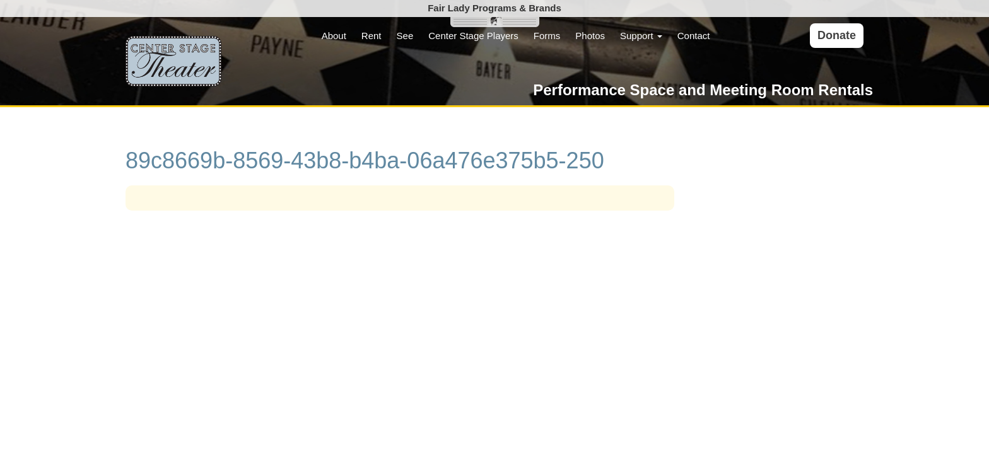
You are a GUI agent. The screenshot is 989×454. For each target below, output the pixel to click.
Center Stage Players (473, 35)
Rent (371, 35)
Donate (836, 35)
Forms (547, 35)
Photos (590, 35)
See (405, 35)
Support (641, 35)
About (334, 35)
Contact (693, 35)
